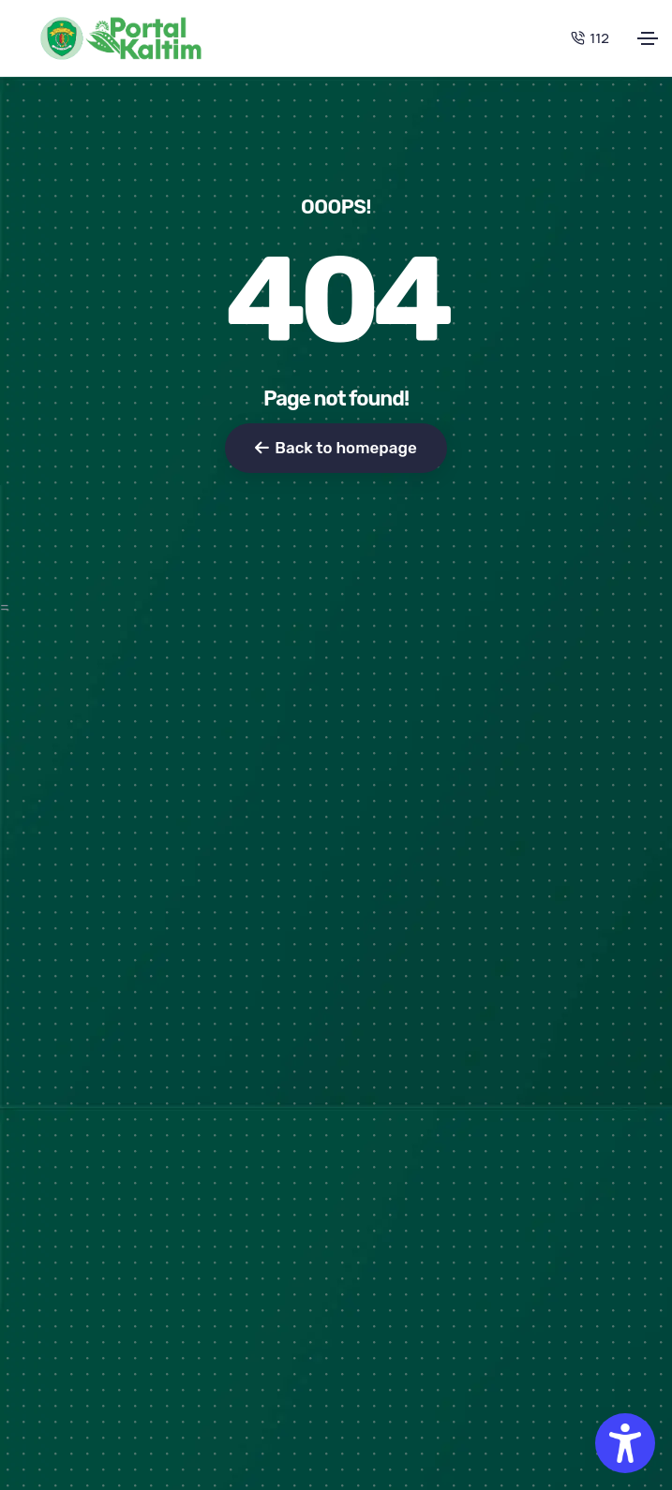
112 (590, 38)
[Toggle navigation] (647, 38)
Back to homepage (335, 447)
